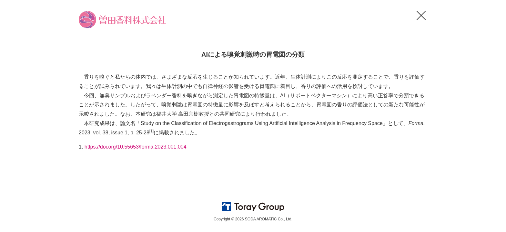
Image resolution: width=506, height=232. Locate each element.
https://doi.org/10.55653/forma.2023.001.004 (136, 147)
